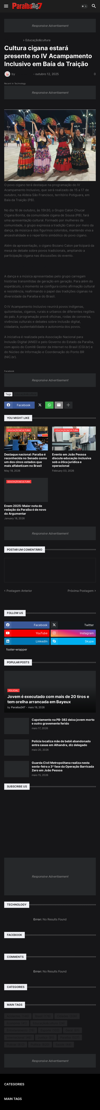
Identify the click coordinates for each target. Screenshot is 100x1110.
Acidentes (18, 1016)
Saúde (63, 1044)
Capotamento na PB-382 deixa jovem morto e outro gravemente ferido (63, 721)
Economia (17, 1023)
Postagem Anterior (19, 590)
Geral (72, 1030)
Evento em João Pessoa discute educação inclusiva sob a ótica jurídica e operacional (71, 460)
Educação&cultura (37, 40)
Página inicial (13, 40)
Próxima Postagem (80, 590)
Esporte (50, 1030)
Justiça (46, 1037)
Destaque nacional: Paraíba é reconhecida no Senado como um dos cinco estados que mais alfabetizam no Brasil (25, 460)
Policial (16, 1044)
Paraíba (69, 1037)
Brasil (43, 1016)
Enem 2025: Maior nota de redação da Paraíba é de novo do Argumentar (25, 509)
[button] (6, 6)
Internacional (19, 1037)
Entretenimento (20, 1030)
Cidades (67, 1016)
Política (40, 1044)
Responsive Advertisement (50, 25)
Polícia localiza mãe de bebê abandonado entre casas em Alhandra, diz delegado (61, 743)
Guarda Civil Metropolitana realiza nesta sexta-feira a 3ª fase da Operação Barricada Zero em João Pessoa (63, 766)
